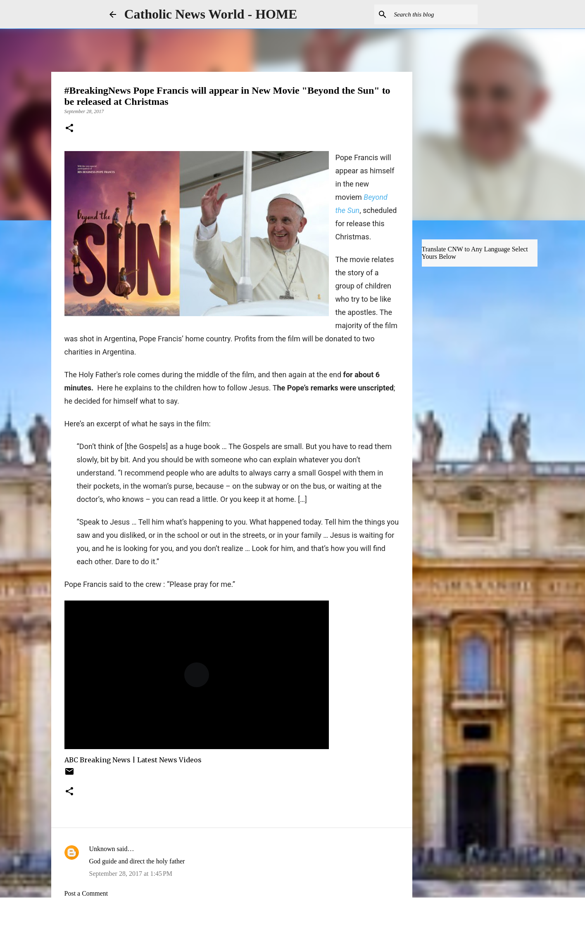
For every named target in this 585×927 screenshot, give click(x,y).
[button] (69, 129)
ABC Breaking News (97, 760)
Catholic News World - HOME (210, 14)
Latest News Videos (169, 760)
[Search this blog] (434, 14)
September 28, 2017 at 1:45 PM (131, 873)
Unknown (102, 848)
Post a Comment (86, 893)
